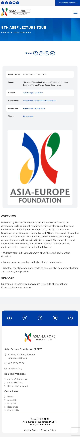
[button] (35, 53)
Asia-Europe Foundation (33, 93)
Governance (28, 116)
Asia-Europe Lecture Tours (34, 108)
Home (3, 33)
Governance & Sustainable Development (39, 100)
